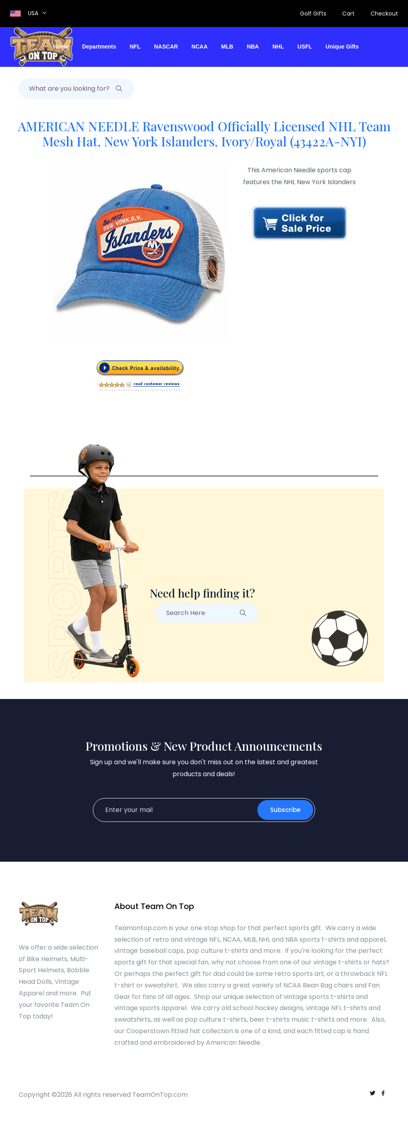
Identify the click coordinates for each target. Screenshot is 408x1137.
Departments (99, 46)
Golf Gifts (313, 14)
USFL (305, 46)
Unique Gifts (342, 46)
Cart (348, 14)
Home (61, 46)
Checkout (384, 14)
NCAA (200, 46)
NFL (135, 46)
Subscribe (285, 810)
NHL (278, 46)
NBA (253, 46)
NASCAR (166, 46)
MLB (227, 46)
